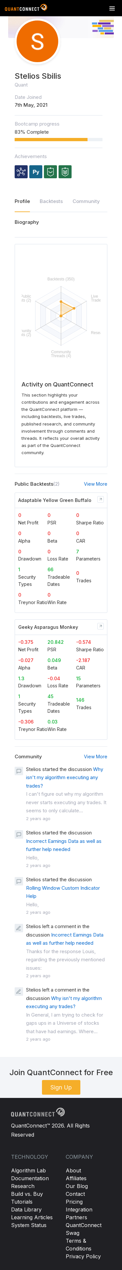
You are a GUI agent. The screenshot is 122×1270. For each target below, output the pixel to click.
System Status (29, 1225)
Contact (75, 1194)
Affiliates (76, 1178)
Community (86, 201)
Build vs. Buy (27, 1194)
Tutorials (22, 1201)
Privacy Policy (83, 1256)
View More (95, 484)
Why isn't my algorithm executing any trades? (64, 777)
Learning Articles (32, 1217)
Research (22, 1186)
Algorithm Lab (28, 1170)
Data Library (26, 1209)
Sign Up (61, 1087)
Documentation (30, 1178)
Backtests (51, 201)
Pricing (74, 1201)
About (73, 1170)
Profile (22, 201)
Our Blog (77, 1186)
